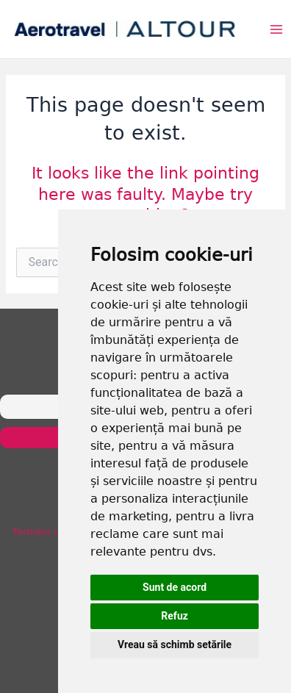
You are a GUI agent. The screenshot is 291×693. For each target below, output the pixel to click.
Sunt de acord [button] (174, 587)
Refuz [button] (174, 616)
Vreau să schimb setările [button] (174, 644)
